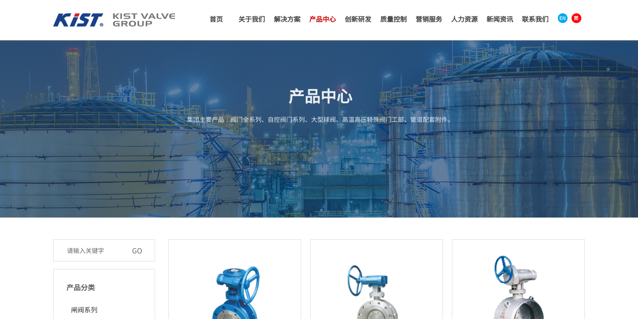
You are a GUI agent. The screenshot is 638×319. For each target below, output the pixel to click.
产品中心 (322, 18)
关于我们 (251, 18)
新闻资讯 (499, 18)
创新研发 (358, 18)
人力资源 (464, 18)
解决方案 (287, 18)
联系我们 (535, 18)
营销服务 (429, 18)
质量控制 (393, 18)
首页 (216, 18)
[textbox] (95, 250)
